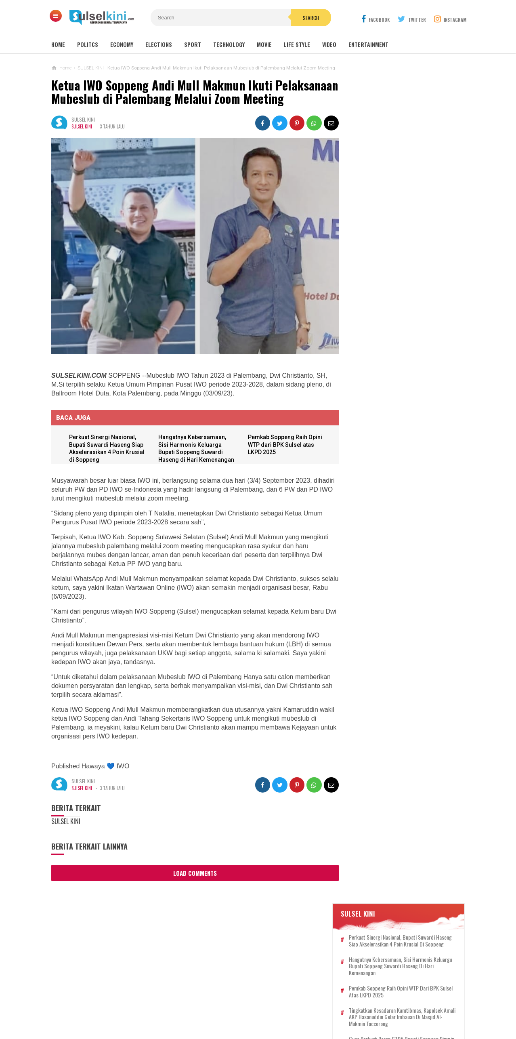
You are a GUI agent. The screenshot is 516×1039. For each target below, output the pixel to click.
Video (329, 44)
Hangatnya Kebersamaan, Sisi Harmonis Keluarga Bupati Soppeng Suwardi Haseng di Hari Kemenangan (192, 462)
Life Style (297, 44)
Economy (121, 44)
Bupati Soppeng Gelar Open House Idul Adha (395, 408)
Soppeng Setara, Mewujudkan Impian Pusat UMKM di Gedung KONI (397, 518)
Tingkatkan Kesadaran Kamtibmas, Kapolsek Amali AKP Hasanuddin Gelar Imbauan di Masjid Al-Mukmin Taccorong (407, 226)
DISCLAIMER (342, 1006)
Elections (158, 44)
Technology (229, 44)
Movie (264, 44)
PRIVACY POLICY (298, 1006)
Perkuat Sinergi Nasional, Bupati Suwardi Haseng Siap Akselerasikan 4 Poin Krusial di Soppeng (406, 146)
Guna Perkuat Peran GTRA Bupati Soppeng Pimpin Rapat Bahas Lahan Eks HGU (405, 252)
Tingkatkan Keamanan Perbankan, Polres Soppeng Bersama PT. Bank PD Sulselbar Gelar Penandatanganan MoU (405, 624)
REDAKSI (211, 1006)
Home (58, 44)
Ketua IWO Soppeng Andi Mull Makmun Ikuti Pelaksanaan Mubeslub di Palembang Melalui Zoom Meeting (178, 98)
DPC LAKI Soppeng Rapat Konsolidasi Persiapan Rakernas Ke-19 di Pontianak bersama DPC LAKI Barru (398, 695)
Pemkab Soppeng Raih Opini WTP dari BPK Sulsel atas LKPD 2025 (283, 454)
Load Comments (192, 882)
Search (304, 18)
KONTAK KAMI (175, 1006)
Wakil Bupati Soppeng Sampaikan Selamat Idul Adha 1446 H (394, 550)
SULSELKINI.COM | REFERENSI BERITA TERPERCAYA (256, 1019)
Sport (192, 44)
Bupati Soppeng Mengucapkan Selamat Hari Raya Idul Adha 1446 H (397, 659)
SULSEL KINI (81, 140)
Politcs (87, 44)
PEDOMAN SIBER (250, 1006)
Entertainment (368, 44)
